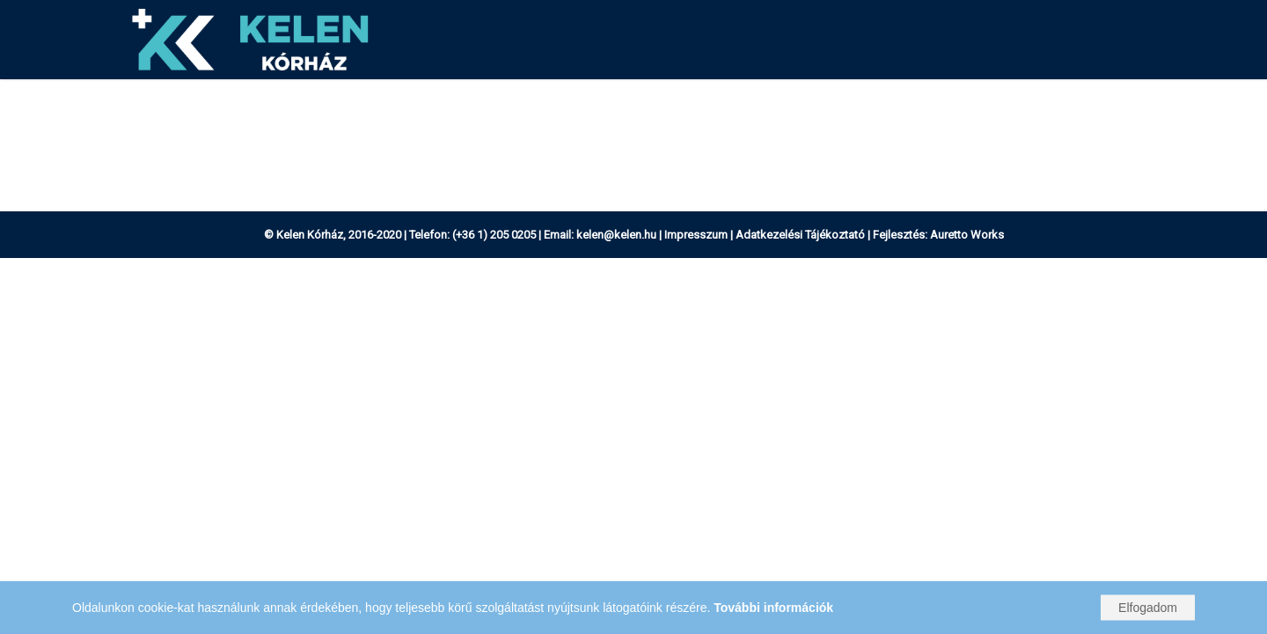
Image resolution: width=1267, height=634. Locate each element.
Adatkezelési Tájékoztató (800, 234)
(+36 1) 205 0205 (494, 234)
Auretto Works (967, 234)
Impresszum (696, 234)
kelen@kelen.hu (616, 234)
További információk (773, 608)
